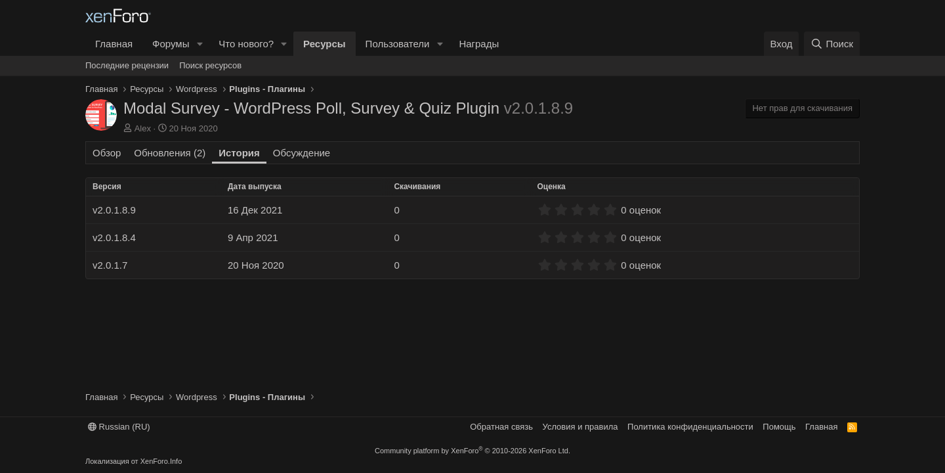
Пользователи (398, 43)
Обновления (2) (169, 152)
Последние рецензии (127, 65)
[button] (199, 44)
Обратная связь (501, 427)
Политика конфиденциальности (690, 427)
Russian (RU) (119, 427)
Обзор (107, 152)
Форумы (170, 43)
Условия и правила (580, 427)
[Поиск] (832, 44)
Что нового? (246, 43)
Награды (479, 43)
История (239, 152)
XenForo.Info (161, 461)
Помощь (779, 427)
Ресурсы (324, 43)
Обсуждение (301, 152)
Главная (114, 43)
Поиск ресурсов (210, 65)
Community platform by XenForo (472, 451)
